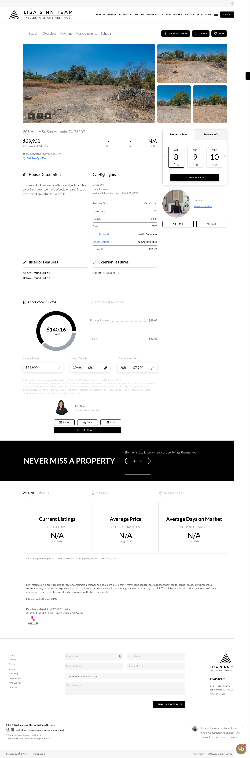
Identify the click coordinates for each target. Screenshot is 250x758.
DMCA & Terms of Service (220, 754)
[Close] (243, 727)
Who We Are (15, 683)
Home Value (15, 678)
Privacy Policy (198, 754)
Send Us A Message (169, 704)
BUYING (125, 14)
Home (12, 655)
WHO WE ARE (174, 14)
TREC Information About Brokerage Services (28, 738)
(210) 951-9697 (217, 694)
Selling (12, 669)
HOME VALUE (155, 14)
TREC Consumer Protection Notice (23, 735)
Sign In (237, 3)
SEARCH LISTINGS (106, 14)
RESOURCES (193, 14)
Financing (13, 673)
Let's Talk (230, 14)
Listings (12, 659)
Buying (12, 664)
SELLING (139, 14)
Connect (13, 687)
